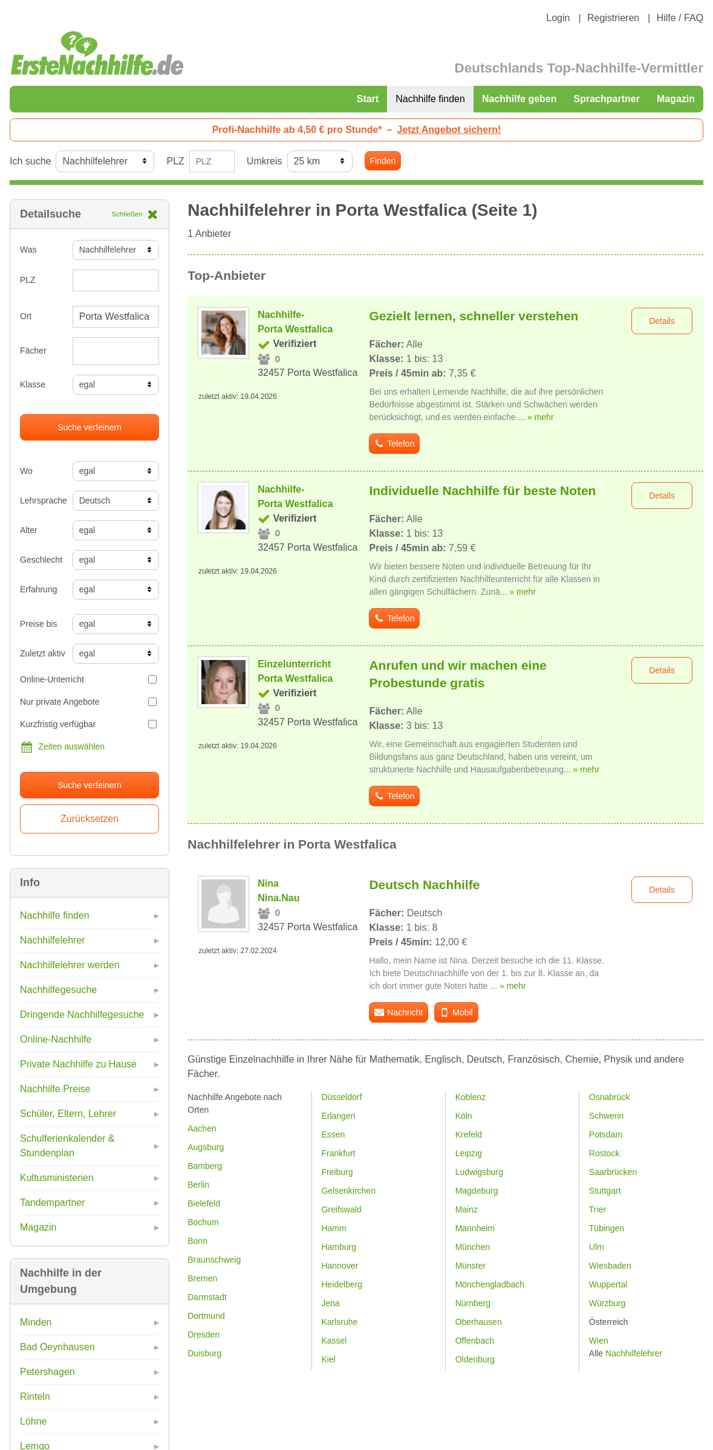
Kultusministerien (57, 1178)
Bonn (197, 1241)
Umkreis (264, 161)
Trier (597, 1209)
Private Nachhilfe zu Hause (78, 1064)
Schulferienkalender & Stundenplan (67, 1145)
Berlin (198, 1184)
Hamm (333, 1228)
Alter (28, 530)
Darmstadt (207, 1297)
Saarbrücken (613, 1172)
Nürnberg (472, 1303)
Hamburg (338, 1247)
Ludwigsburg (479, 1172)
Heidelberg (341, 1284)
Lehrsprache (41, 500)
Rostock (604, 1153)
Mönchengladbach (489, 1284)
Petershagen (47, 1372)
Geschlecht (41, 560)
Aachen (201, 1128)
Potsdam (605, 1134)
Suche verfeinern (89, 427)
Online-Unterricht (88, 679)
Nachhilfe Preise (55, 1089)
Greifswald (341, 1209)
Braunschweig (214, 1259)
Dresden (203, 1334)
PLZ (175, 161)
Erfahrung (38, 589)
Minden (35, 1322)
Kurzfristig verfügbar (88, 724)
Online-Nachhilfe (55, 1039)
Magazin (676, 99)
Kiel (328, 1359)
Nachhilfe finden (430, 99)
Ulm (596, 1247)
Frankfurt (338, 1153)
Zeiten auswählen (62, 747)
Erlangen (338, 1116)
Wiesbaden (610, 1265)
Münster (470, 1265)
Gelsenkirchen (348, 1191)
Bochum (202, 1222)
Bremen (202, 1278)
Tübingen (606, 1228)
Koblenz (470, 1097)
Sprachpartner (607, 99)
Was (28, 249)
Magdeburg (476, 1191)
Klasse (32, 384)
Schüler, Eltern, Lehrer (68, 1114)
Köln (463, 1116)
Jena (330, 1303)
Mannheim (475, 1228)
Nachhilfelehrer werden (70, 965)
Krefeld (468, 1134)
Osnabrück (609, 1097)
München (472, 1247)
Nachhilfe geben (519, 99)
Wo (26, 471)
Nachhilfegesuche (58, 990)
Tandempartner (52, 1202)
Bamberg (204, 1166)
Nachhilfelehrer (52, 940)
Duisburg (204, 1353)
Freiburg (337, 1172)
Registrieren (613, 18)
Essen (333, 1134)
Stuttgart (605, 1191)
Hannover (339, 1265)
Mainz (466, 1209)
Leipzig (468, 1153)
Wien (598, 1340)
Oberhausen (478, 1322)
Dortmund (205, 1316)
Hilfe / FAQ (680, 18)
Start (368, 99)
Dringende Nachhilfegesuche (82, 1014)
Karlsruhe (339, 1322)
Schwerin (606, 1116)
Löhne (33, 1421)
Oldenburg (475, 1359)
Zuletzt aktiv (41, 653)
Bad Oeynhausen (57, 1347)
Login (558, 18)
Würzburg (607, 1303)
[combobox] (116, 351)
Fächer (33, 350)
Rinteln (35, 1396)
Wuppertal (608, 1284)
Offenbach (474, 1340)
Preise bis (38, 624)
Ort (25, 316)
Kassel (334, 1340)
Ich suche (30, 161)
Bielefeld (203, 1203)
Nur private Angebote (88, 702)
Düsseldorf (341, 1097)
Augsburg (205, 1147)
